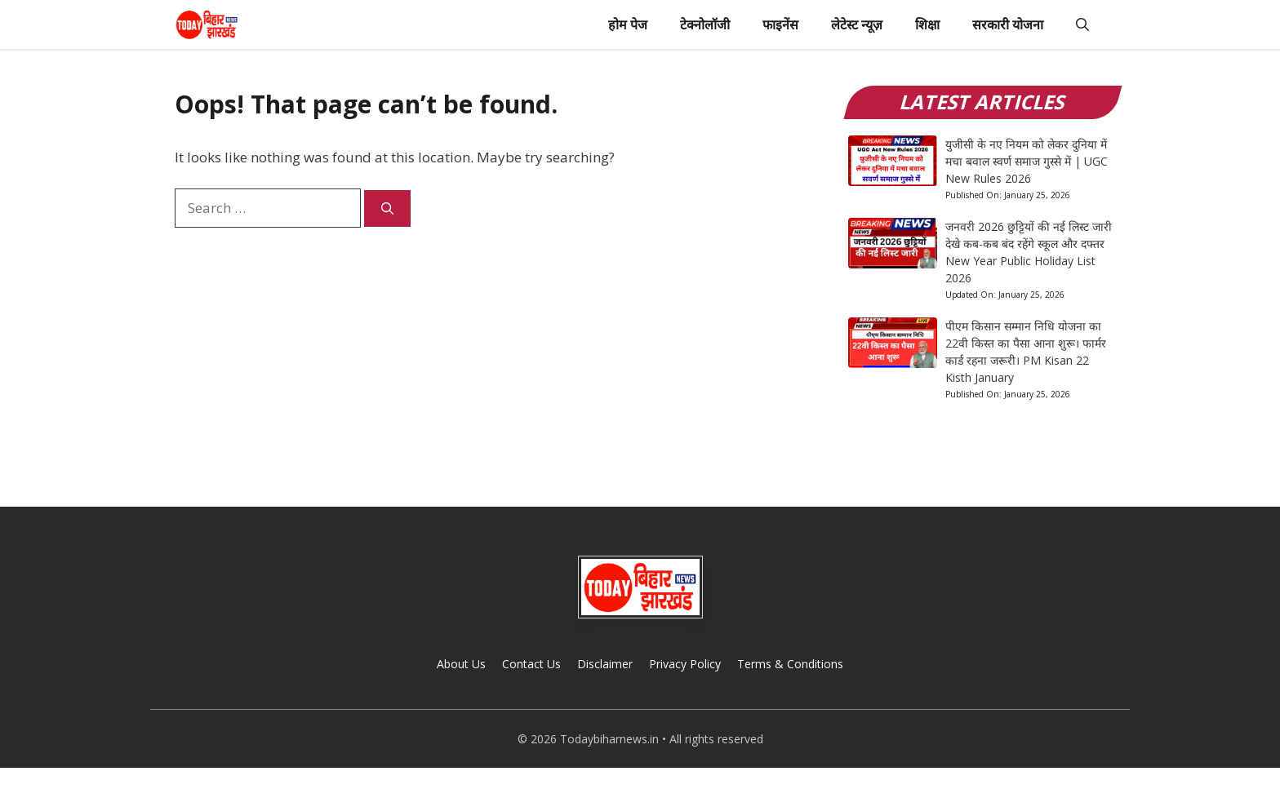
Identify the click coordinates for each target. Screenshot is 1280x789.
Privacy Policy (685, 664)
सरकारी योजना (1007, 24)
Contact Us (531, 664)
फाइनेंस (780, 24)
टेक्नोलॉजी (705, 24)
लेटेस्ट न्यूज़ (856, 24)
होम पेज (627, 24)
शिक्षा (927, 24)
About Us (461, 664)
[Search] (387, 208)
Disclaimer (605, 664)
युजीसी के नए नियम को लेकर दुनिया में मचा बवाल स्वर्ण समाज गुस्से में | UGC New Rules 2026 (1026, 161)
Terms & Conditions (790, 664)
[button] (1082, 24)
